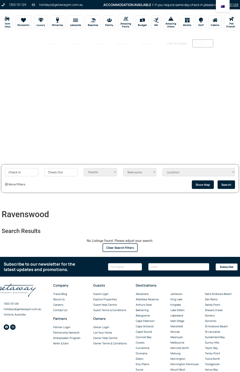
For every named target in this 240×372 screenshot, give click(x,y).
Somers (210, 315)
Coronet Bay (144, 337)
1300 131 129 (11, 303)
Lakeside (75, 25)
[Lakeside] (75, 20)
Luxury (41, 25)
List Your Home (196, 42)
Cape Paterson (145, 321)
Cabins (215, 25)
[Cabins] (215, 20)
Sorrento (210, 321)
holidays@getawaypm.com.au (22, 309)
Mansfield (176, 326)
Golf (201, 25)
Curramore (142, 348)
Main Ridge (177, 321)
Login (52, 50)
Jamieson (176, 294)
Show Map (203, 185)
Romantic (23, 25)
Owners (101, 42)
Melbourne (177, 342)
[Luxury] (40, 20)
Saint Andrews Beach (218, 294)
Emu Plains (142, 364)
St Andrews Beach (216, 326)
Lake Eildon (177, 310)
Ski (156, 25)
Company (54, 42)
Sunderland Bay (215, 337)
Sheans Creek (214, 310)
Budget (142, 25)
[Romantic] (23, 20)
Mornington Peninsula (184, 364)
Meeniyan (176, 337)
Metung (175, 353)
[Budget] (142, 20)
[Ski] (156, 20)
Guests (78, 42)
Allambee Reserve (147, 299)
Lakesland (176, 315)
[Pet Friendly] (231, 18)
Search (226, 185)
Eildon (139, 359)
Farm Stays (7, 25)
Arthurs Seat (144, 305)
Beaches (93, 25)
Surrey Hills (212, 342)
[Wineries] (57, 20)
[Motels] (187, 20)
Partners (125, 42)
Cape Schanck (145, 326)
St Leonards (212, 332)
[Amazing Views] (170, 18)
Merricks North (179, 348)
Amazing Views (170, 25)
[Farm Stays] (7, 18)
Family (109, 25)
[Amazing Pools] (125, 18)
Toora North (212, 359)
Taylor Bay (211, 348)
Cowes (140, 342)
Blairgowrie (143, 315)
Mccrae (175, 332)
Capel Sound (144, 332)
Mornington (177, 359)
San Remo (211, 299)
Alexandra (142, 294)
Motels (187, 25)
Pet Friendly (231, 25)
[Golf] (200, 20)
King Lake (176, 299)
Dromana (141, 353)
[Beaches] (93, 20)
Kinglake (175, 305)
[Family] (109, 20)
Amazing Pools (125, 25)
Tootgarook (212, 364)
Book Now (149, 42)
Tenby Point (212, 353)
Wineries (57, 25)
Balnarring (142, 310)
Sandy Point (212, 305)
